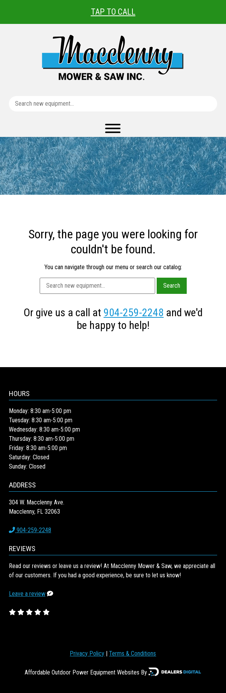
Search (171, 285)
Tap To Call (113, 12)
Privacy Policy (87, 653)
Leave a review (27, 593)
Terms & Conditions (132, 653)
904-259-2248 (134, 312)
